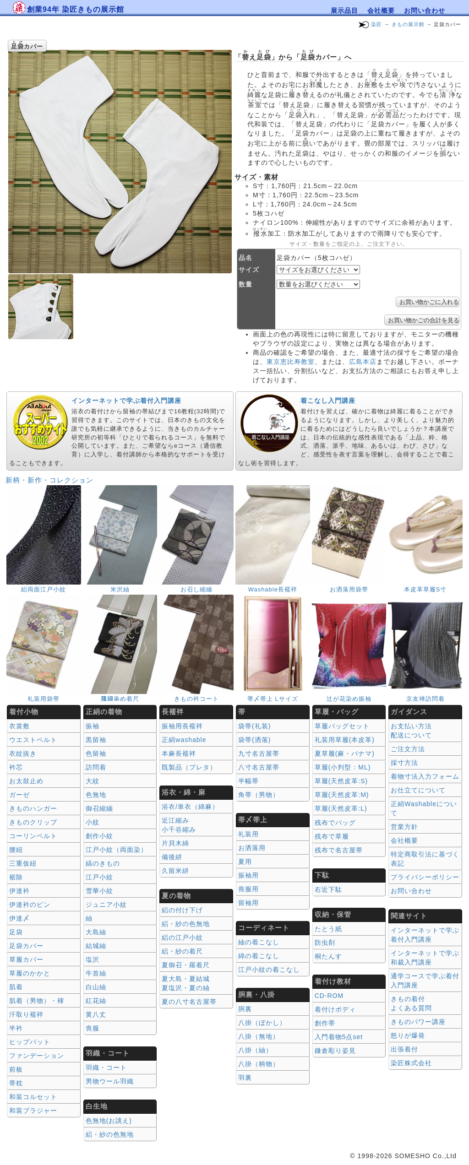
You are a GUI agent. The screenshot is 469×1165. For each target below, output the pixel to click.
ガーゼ (19, 794)
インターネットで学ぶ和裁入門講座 (425, 957)
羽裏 (245, 1077)
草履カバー (26, 959)
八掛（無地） (258, 1036)
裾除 (16, 877)
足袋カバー (26, 945)
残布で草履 (332, 836)
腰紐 (16, 849)
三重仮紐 (23, 863)
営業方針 (404, 826)
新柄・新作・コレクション (49, 480)
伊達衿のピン (29, 904)
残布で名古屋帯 (339, 850)
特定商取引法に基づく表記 (425, 859)
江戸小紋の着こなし (269, 969)
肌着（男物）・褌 (36, 1000)
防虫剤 (325, 942)
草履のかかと (29, 973)
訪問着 (96, 767)
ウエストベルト (33, 739)
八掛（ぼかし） (262, 1022)
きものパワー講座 (418, 1021)
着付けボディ (335, 1009)
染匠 (376, 24)
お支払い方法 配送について (411, 730)
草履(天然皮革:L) (341, 808)
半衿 (16, 1028)
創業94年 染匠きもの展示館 (75, 9)
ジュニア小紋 (106, 904)
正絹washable (184, 739)
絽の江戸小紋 (182, 937)
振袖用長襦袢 (182, 726)
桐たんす (328, 956)
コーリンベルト (33, 836)
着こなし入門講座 (327, 400)
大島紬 (96, 932)
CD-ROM (329, 995)
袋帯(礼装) (254, 726)
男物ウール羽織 (110, 1081)
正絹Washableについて (424, 808)
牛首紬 (96, 973)
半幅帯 (248, 781)
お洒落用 (252, 847)
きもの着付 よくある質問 (411, 1003)
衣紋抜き (23, 753)
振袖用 (248, 875)
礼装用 (248, 834)
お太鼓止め (26, 781)
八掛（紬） (255, 1050)
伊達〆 (19, 918)
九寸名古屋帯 (258, 753)
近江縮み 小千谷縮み (179, 825)
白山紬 (96, 987)
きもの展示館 (408, 24)
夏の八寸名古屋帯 (189, 1001)
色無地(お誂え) (109, 1120)
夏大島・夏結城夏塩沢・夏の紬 (186, 983)
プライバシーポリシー (425, 877)
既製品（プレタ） (189, 767)
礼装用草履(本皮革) (345, 739)
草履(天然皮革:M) (342, 794)
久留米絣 (175, 870)
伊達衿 (19, 890)
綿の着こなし (258, 955)
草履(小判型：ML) (343, 767)
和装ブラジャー (33, 1110)
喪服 (92, 1028)
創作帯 (325, 1023)
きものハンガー (33, 808)
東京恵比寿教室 (291, 361)
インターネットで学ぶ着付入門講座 (126, 400)
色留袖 (96, 753)
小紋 (92, 822)
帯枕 (16, 1083)
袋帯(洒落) (254, 739)
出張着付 (404, 1049)
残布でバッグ (335, 822)
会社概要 (381, 10)
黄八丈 (96, 1014)
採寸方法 (404, 762)
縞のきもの (103, 863)
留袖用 (248, 902)
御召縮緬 (99, 808)
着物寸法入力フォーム (425, 776)
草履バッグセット (342, 726)
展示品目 (344, 10)
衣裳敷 (19, 726)
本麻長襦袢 (179, 753)
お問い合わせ (424, 10)
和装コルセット (33, 1096)
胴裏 (245, 1009)
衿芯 (16, 767)
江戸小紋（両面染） (116, 849)
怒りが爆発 (408, 1035)
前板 (16, 1069)
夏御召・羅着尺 (186, 965)
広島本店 (362, 361)
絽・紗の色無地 (110, 1134)
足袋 (16, 932)
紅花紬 (96, 1000)
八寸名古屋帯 (258, 767)
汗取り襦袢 (26, 1014)
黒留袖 (96, 739)
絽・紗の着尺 (182, 951)
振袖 (92, 726)
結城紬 (96, 945)
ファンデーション (36, 1055)
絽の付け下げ (182, 910)
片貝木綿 (175, 843)
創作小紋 (99, 836)
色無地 (96, 794)
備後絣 (172, 857)
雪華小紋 (99, 890)
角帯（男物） (258, 794)
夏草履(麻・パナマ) (345, 753)
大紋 (92, 781)
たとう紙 (328, 928)
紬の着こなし (258, 942)
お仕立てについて (418, 790)
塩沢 (92, 959)
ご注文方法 (408, 749)
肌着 (16, 987)
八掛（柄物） (258, 1063)
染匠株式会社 (411, 1063)
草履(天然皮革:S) (341, 781)
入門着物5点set (339, 1036)
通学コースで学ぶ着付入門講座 (425, 980)
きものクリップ (33, 822)
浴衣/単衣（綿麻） (190, 806)
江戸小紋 (99, 877)
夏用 (245, 861)
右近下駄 (328, 889)
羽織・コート (106, 1067)
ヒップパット (29, 1042)
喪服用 (248, 889)
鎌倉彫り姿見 (335, 1050)
